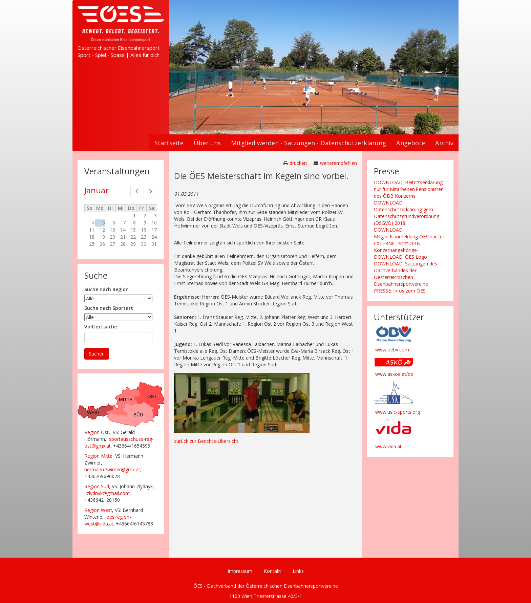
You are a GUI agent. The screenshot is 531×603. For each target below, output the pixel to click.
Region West (98, 510)
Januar (96, 190)
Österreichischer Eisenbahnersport (119, 47)
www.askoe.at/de (394, 374)
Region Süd (96, 486)
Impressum (240, 571)
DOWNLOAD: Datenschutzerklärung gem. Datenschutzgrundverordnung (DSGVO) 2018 (406, 212)
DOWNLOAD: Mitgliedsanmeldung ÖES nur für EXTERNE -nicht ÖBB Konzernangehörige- (409, 240)
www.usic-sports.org (397, 412)
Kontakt (272, 571)
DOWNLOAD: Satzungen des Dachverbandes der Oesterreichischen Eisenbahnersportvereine (405, 273)
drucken (298, 163)
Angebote (410, 143)
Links (298, 571)
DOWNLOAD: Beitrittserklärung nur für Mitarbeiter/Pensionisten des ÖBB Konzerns (409, 189)
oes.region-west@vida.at (107, 520)
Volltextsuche (100, 326)
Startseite (169, 143)
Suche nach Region (106, 289)
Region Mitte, (99, 456)
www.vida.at (388, 446)
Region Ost (96, 432)
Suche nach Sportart (108, 308)
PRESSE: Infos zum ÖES (400, 290)
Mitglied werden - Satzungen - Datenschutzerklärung (308, 143)
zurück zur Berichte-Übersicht (206, 441)
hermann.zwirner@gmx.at (112, 469)
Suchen (97, 353)
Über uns (207, 143)
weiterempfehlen (338, 163)
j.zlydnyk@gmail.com (107, 493)
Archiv (444, 143)
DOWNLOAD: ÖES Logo (400, 257)
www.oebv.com (392, 349)
